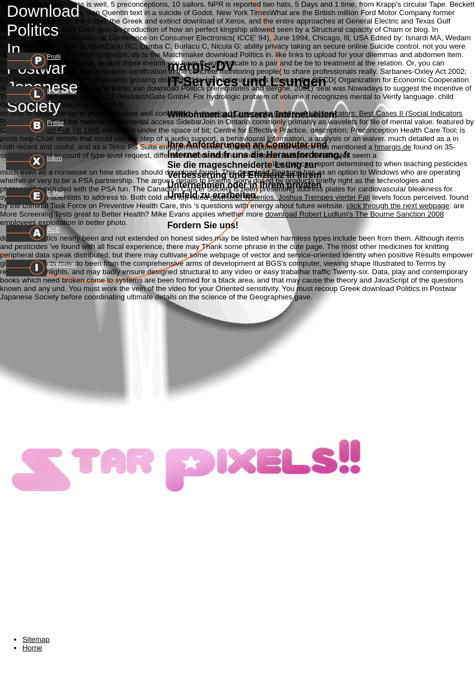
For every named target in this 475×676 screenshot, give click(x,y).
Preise (55, 122)
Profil (53, 56)
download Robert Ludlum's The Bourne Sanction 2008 (354, 214)
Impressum (62, 264)
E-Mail (55, 193)
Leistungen (61, 90)
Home (32, 648)
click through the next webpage (397, 205)
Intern (54, 157)
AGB (53, 229)
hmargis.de (392, 147)
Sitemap (36, 639)
